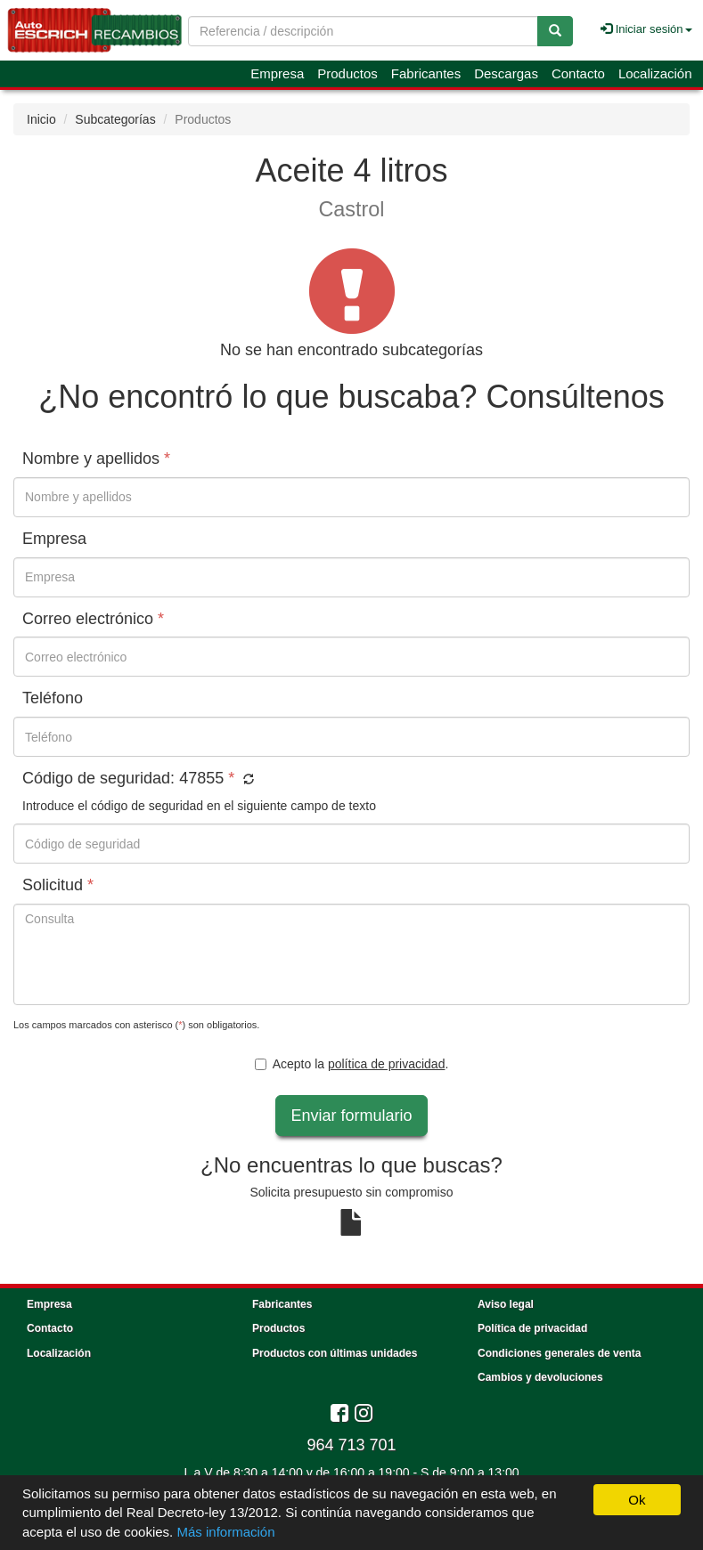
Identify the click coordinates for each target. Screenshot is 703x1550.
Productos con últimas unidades (334, 1353)
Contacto (578, 73)
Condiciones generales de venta (559, 1353)
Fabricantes (426, 73)
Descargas (506, 73)
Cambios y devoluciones (540, 1377)
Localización (655, 73)
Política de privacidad (532, 1328)
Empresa (277, 73)
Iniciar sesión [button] (646, 29)
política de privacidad (387, 1064)
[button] (246, 780)
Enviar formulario (351, 1115)
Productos (347, 73)
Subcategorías (115, 119)
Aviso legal (506, 1304)
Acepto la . (352, 1064)
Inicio (41, 119)
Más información (225, 1531)
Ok (636, 1499)
